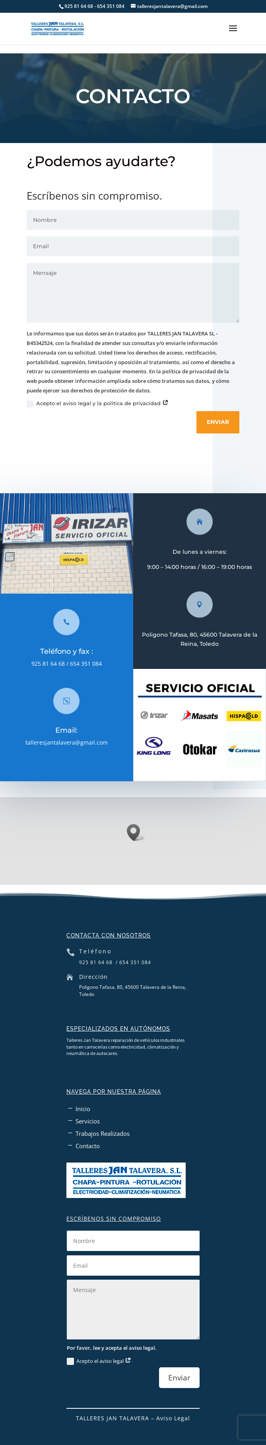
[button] (136, 832)
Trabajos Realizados (103, 1133)
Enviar (222, 421)
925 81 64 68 (52, 663)
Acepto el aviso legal (99, 1361)
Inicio (83, 1109)
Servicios (88, 1121)
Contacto (88, 1146)
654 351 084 (90, 663)
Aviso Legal (173, 1418)
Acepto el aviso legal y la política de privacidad (102, 404)
